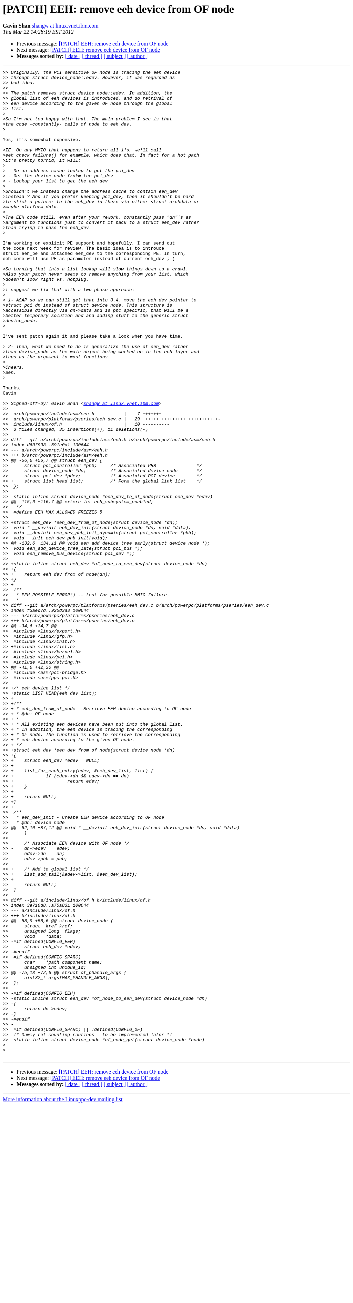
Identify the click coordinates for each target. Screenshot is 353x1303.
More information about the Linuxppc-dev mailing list (62, 1297)
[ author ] (137, 56)
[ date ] (73, 56)
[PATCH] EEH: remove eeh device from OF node (114, 44)
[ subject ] (115, 56)
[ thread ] (92, 56)
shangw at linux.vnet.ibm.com (65, 26)
